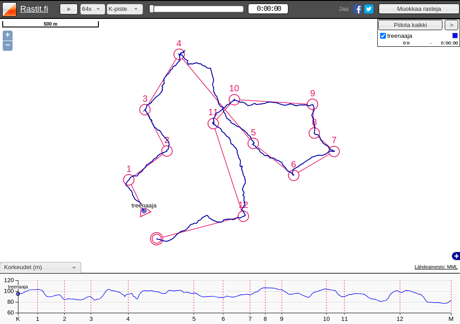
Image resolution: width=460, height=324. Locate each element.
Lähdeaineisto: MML (436, 267)
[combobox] (92, 9)
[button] (419, 9)
